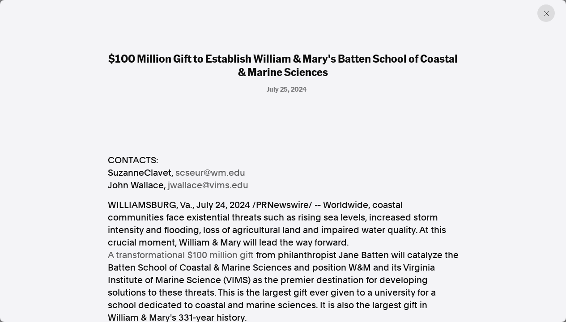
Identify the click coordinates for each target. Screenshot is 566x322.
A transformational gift (181, 255)
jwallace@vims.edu (208, 185)
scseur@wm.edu (210, 172)
